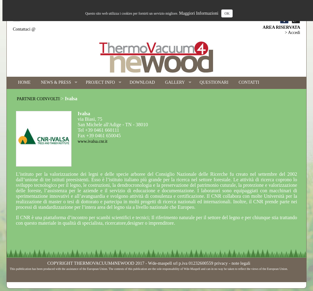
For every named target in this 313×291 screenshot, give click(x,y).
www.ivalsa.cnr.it (92, 141)
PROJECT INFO (101, 82)
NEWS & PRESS (57, 82)
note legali (240, 263)
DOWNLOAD (142, 82)
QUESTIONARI (214, 82)
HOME (24, 82)
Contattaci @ (24, 29)
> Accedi (292, 32)
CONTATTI (249, 82)
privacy (221, 263)
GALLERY (175, 82)
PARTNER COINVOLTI (38, 99)
